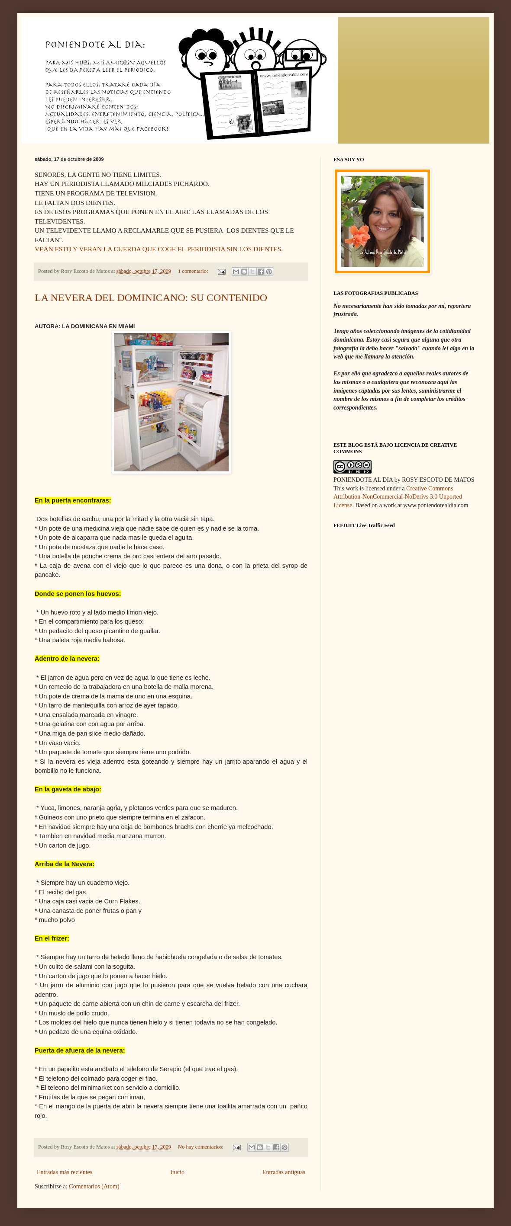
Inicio (177, 1172)
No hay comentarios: (201, 1147)
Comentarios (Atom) (94, 1186)
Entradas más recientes (64, 1172)
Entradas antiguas (283, 1172)
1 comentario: (194, 271)
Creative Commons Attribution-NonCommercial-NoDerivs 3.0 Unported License (397, 497)
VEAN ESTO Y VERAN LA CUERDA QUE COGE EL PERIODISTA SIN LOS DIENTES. (159, 249)
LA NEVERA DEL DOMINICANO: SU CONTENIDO (151, 297)
